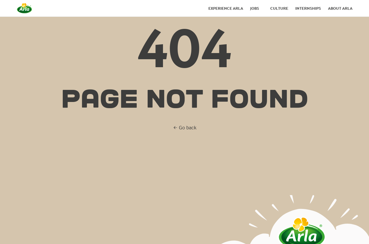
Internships (308, 8)
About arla (340, 8)
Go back (184, 127)
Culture (279, 8)
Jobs (254, 8)
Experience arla (225, 8)
